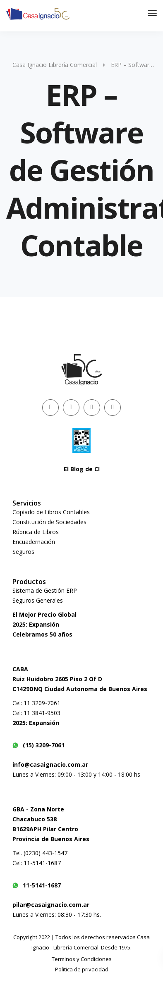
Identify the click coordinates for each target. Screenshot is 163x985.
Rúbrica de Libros (35, 532)
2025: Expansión (35, 624)
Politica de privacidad (81, 969)
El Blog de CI (82, 469)
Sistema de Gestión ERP (44, 590)
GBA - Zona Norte (38, 809)
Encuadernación (33, 542)
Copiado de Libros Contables (51, 512)
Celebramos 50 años (42, 634)
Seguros (23, 552)
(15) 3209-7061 (38, 745)
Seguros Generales (37, 600)
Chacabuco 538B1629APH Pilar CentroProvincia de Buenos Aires (50, 829)
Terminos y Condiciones (82, 959)
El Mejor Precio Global (44, 614)
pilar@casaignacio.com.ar (50, 905)
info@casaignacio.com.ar (50, 764)
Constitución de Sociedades (49, 522)
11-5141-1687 (36, 885)
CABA (20, 669)
